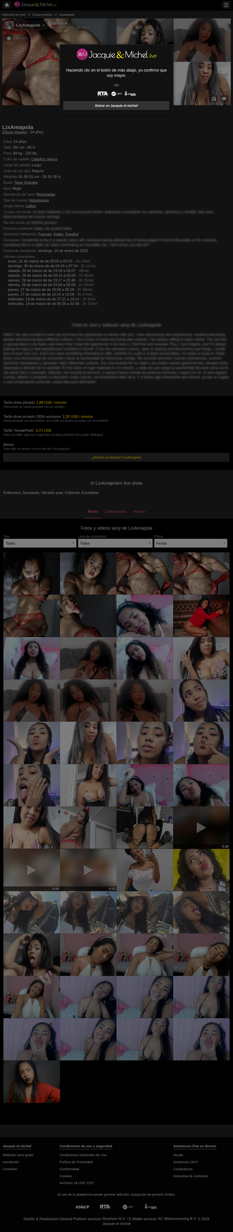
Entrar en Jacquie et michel (116, 105)
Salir (116, 85)
